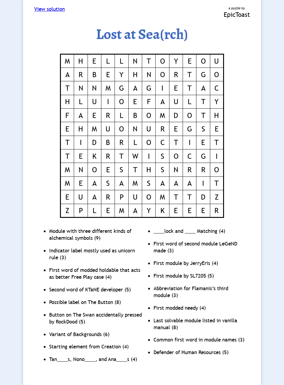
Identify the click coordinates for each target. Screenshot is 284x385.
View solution (49, 9)
